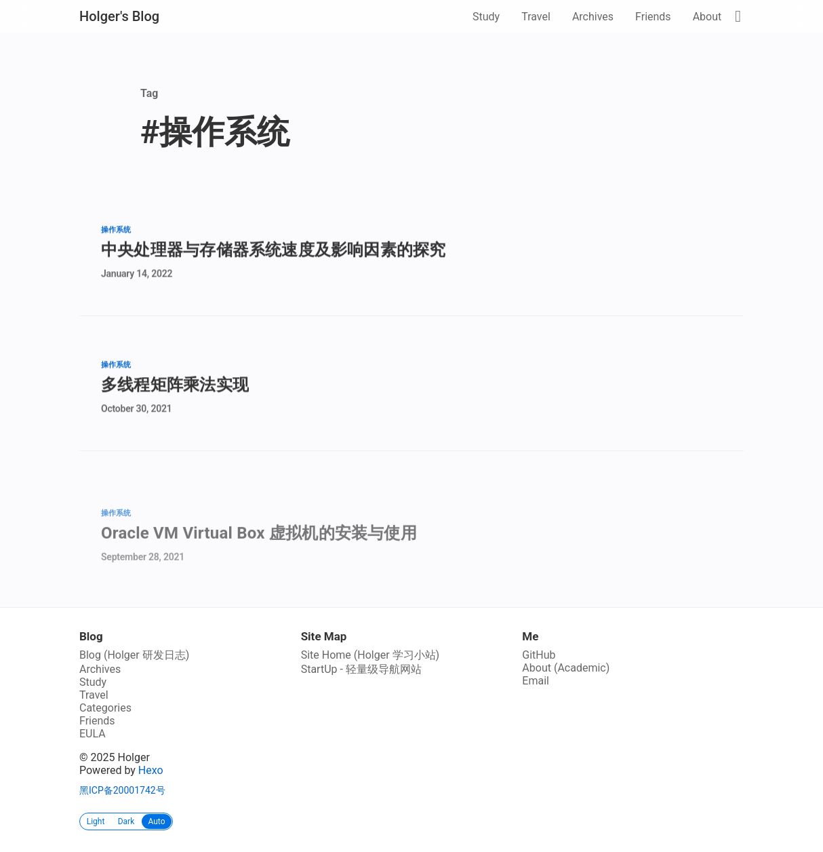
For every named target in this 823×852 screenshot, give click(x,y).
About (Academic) (565, 667)
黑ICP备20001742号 (122, 790)
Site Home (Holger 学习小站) (370, 654)
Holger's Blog (119, 16)
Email (535, 680)
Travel (535, 16)
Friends (653, 16)
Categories (105, 707)
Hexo (150, 770)
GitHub (538, 654)
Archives (593, 16)
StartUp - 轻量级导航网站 (361, 669)
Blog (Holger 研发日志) (134, 654)
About (707, 16)
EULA (92, 733)
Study (486, 16)
